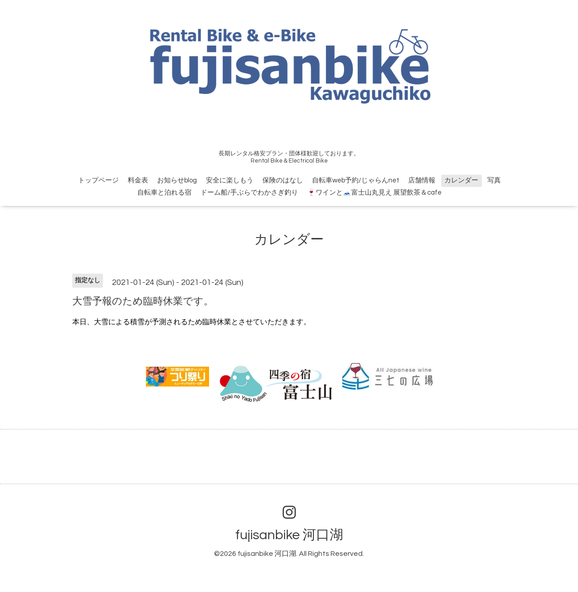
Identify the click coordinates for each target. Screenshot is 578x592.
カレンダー (461, 180)
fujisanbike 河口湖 (289, 535)
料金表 (138, 180)
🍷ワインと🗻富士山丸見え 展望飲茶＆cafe (374, 192)
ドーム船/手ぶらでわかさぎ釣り (249, 192)
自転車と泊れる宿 (164, 192)
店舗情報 (421, 180)
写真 (494, 180)
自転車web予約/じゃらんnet (355, 180)
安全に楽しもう (229, 180)
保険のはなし (282, 180)
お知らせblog (177, 180)
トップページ (98, 180)
